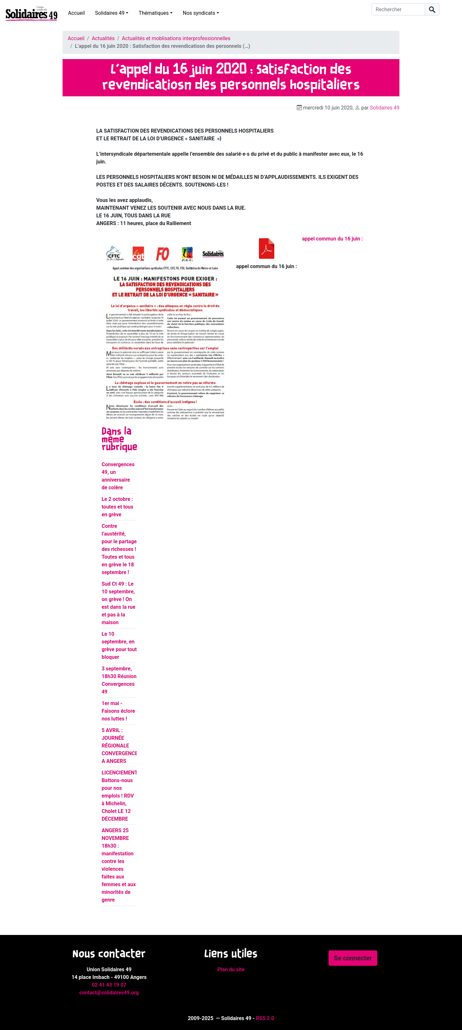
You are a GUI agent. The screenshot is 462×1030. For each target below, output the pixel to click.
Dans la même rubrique (119, 439)
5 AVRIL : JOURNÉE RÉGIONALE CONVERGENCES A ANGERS (121, 745)
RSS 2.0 (265, 1018)
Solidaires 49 (109, 13)
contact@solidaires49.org (109, 993)
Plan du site (231, 969)
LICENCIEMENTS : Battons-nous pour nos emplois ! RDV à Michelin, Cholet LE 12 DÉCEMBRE (122, 796)
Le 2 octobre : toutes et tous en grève (117, 507)
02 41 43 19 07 (109, 985)
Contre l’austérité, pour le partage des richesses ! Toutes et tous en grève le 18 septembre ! (119, 549)
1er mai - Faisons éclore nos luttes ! (118, 711)
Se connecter (353, 958)
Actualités (103, 38)
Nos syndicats (199, 13)
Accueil (76, 13)
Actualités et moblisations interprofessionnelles (176, 38)
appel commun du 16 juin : (332, 239)
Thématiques (153, 13)
